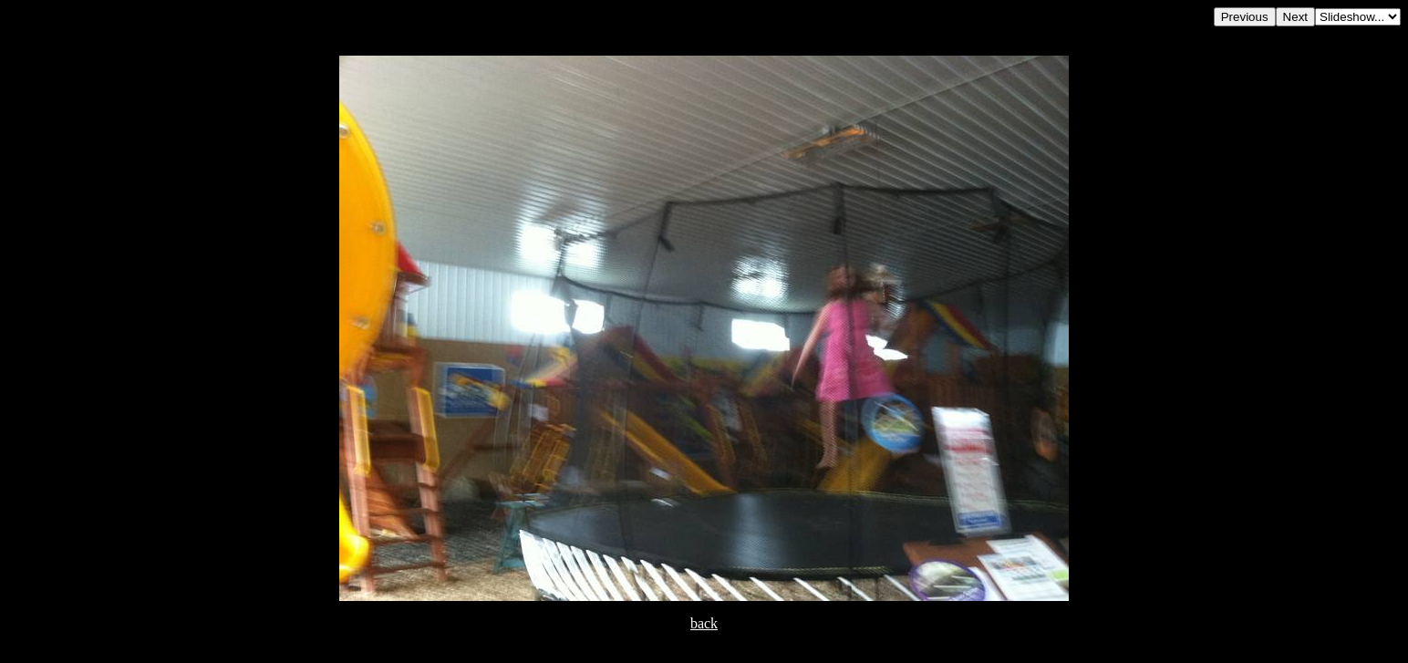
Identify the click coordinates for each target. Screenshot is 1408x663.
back (704, 623)
